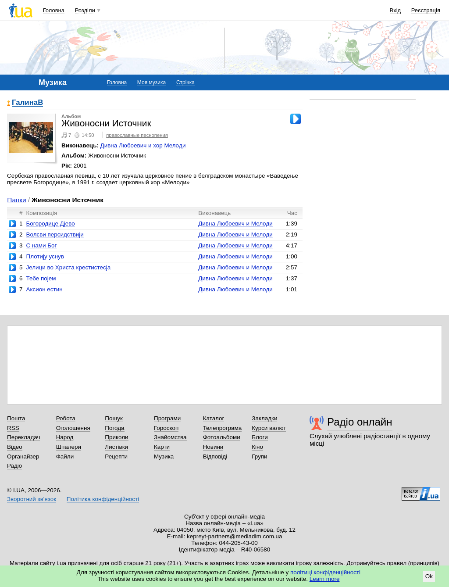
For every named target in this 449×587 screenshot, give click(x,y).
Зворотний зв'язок (31, 499)
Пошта (16, 418)
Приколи (116, 437)
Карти (162, 447)
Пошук (114, 418)
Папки (16, 200)
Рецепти (116, 456)
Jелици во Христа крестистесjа (68, 267)
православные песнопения (137, 135)
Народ (65, 437)
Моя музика (151, 82)
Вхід (395, 10)
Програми (167, 418)
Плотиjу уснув (45, 256)
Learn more (325, 579)
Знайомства (170, 437)
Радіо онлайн (359, 422)
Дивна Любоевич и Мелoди (235, 223)
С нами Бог (41, 245)
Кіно (257, 447)
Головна (53, 10)
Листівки (116, 447)
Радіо (14, 465)
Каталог (213, 418)
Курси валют (269, 428)
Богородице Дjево (50, 223)
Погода (114, 428)
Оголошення (73, 428)
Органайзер (23, 456)
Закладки (264, 418)
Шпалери (68, 447)
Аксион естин (44, 289)
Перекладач (23, 437)
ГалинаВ (27, 103)
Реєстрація (425, 10)
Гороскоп (166, 428)
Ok (429, 576)
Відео (14, 447)
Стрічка (185, 82)
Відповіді (215, 456)
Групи (259, 456)
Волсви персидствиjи (54, 234)
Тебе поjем (41, 278)
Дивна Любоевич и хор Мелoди (143, 145)
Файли (65, 456)
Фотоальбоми (221, 437)
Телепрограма (222, 428)
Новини (213, 447)
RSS (13, 428)
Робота (65, 418)
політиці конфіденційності (325, 572)
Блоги (260, 437)
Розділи (85, 10)
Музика (164, 456)
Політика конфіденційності (103, 499)
